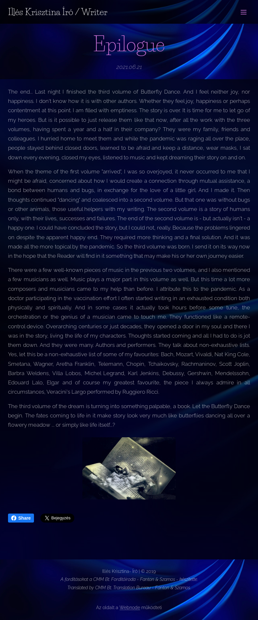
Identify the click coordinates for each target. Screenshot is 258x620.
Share (21, 518)
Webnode (130, 607)
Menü (243, 12)
